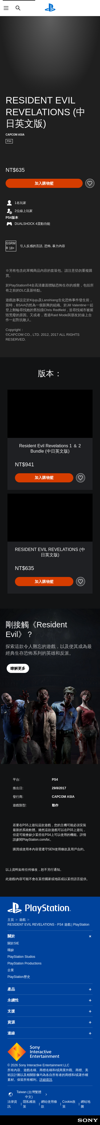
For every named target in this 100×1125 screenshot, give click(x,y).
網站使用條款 (49, 1104)
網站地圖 (85, 1104)
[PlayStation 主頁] (50, 8)
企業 (10, 970)
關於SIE (13, 943)
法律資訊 (12, 1104)
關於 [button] (50, 936)
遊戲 (22, 920)
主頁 (10, 920)
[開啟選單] (6, 8)
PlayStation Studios (21, 957)
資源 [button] (50, 1022)
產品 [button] (50, 989)
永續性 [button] (50, 1000)
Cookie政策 (68, 1104)
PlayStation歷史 (18, 977)
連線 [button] (50, 1033)
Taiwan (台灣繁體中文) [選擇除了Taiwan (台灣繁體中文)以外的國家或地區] (27, 1094)
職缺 (10, 950)
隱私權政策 (29, 1104)
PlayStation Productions (24, 963)
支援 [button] (50, 1011)
